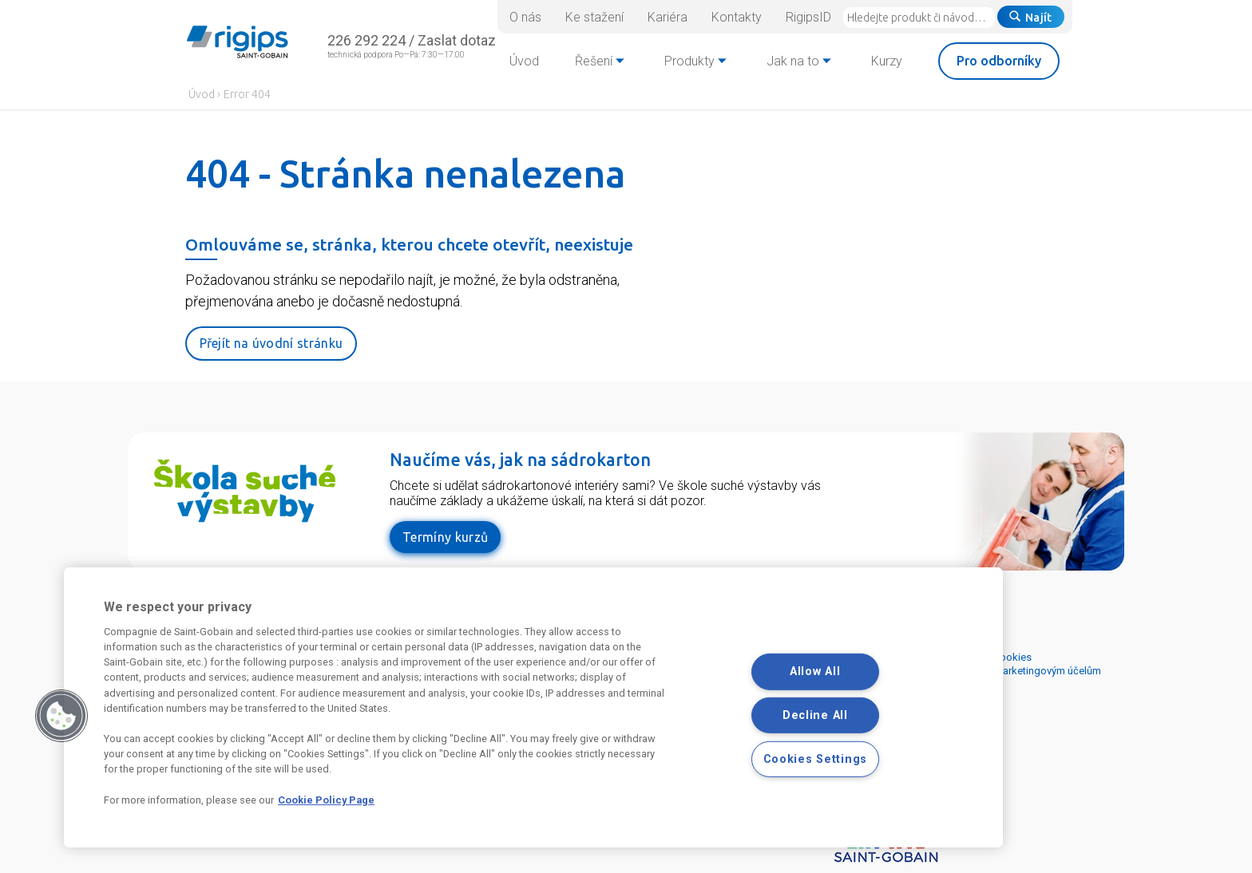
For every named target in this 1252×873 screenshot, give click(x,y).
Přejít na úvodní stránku (271, 343)
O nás (525, 17)
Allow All (815, 671)
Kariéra (667, 17)
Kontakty (736, 17)
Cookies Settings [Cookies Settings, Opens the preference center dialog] (815, 759)
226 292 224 (366, 40)
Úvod (201, 94)
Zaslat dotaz (457, 40)
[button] (61, 715)
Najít (1030, 17)
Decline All (815, 715)
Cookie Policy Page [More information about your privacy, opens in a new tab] (326, 800)
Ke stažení (594, 17)
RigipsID (808, 17)
